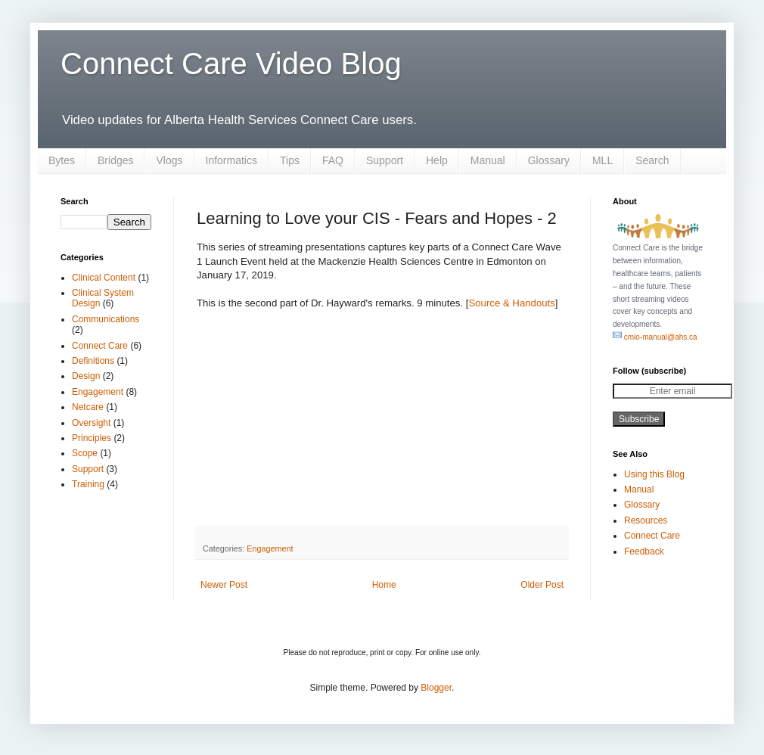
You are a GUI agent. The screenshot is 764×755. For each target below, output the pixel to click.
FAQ (332, 160)
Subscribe (639, 419)
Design (86, 376)
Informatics (231, 160)
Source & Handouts (511, 303)
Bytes (61, 160)
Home (384, 584)
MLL (602, 160)
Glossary (549, 160)
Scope (85, 453)
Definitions (93, 361)
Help (437, 160)
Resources (645, 520)
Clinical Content (103, 277)
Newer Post (223, 584)
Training (88, 484)
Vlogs (169, 160)
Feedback (644, 551)
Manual (488, 160)
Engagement (270, 548)
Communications (105, 319)
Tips (290, 160)
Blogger (436, 687)
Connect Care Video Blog (231, 63)
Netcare (88, 407)
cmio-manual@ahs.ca (655, 337)
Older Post (542, 584)
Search (652, 160)
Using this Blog (654, 474)
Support (384, 160)
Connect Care (100, 345)
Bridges (115, 160)
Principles (91, 438)
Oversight (91, 423)
